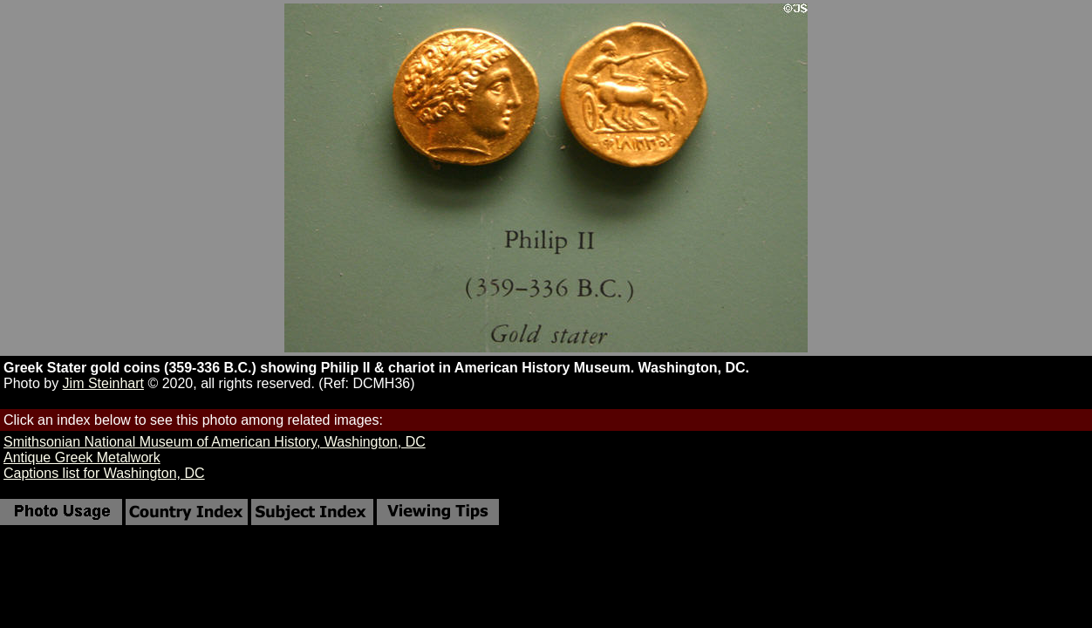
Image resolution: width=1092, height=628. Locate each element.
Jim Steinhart (103, 383)
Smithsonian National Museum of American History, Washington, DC (214, 441)
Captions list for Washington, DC (104, 473)
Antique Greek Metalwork (81, 457)
